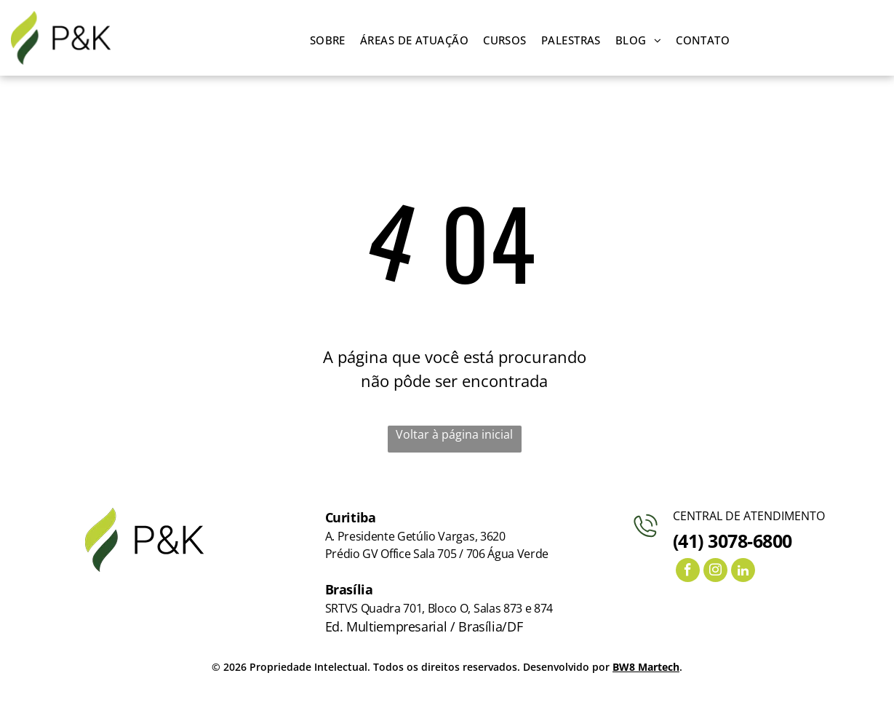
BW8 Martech (645, 667)
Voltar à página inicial (454, 434)
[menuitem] (328, 40)
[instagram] (715, 572)
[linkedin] (743, 572)
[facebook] (688, 572)
